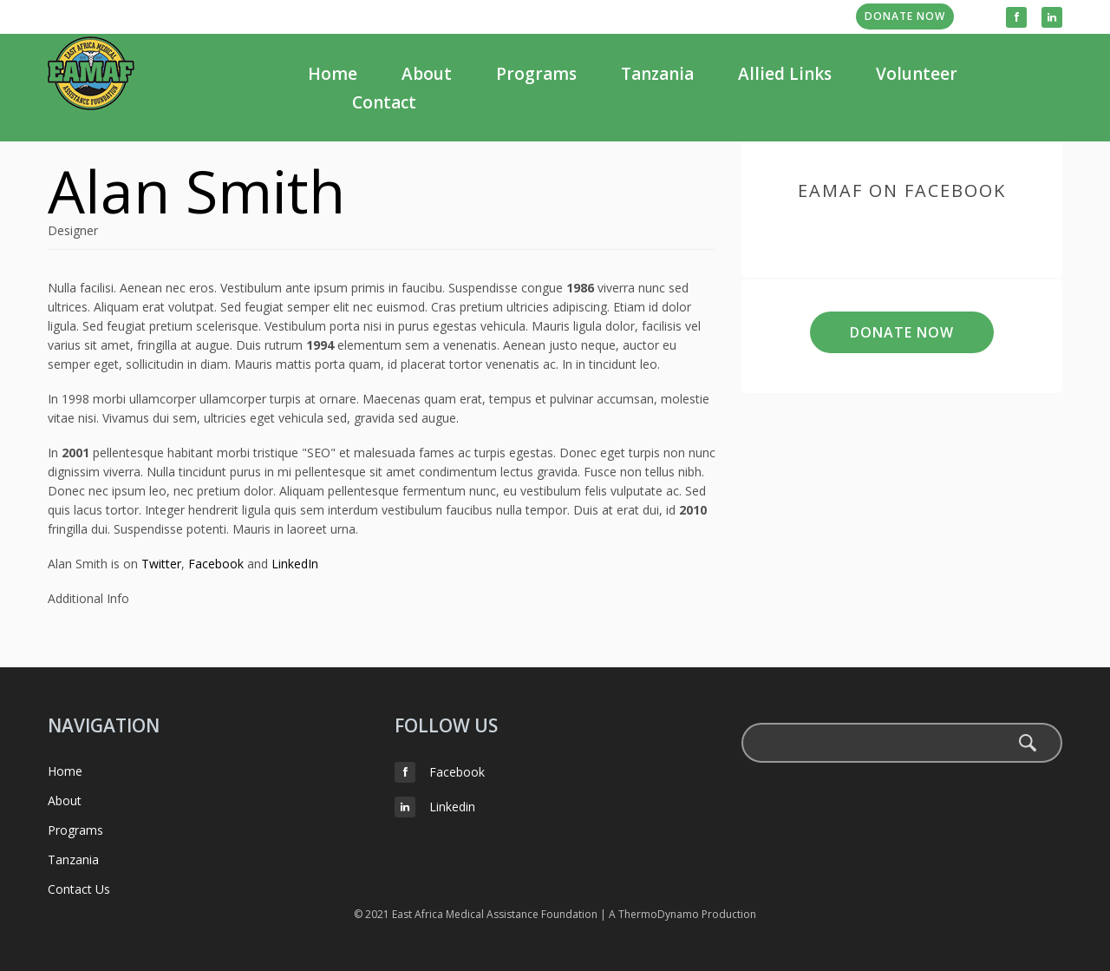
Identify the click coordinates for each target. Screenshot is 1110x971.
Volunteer (916, 73)
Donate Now (905, 16)
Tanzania (657, 73)
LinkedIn (294, 563)
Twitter (161, 563)
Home (332, 73)
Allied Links (785, 73)
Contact (384, 102)
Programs (536, 73)
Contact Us (79, 889)
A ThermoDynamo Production (682, 914)
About (427, 73)
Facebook (216, 563)
